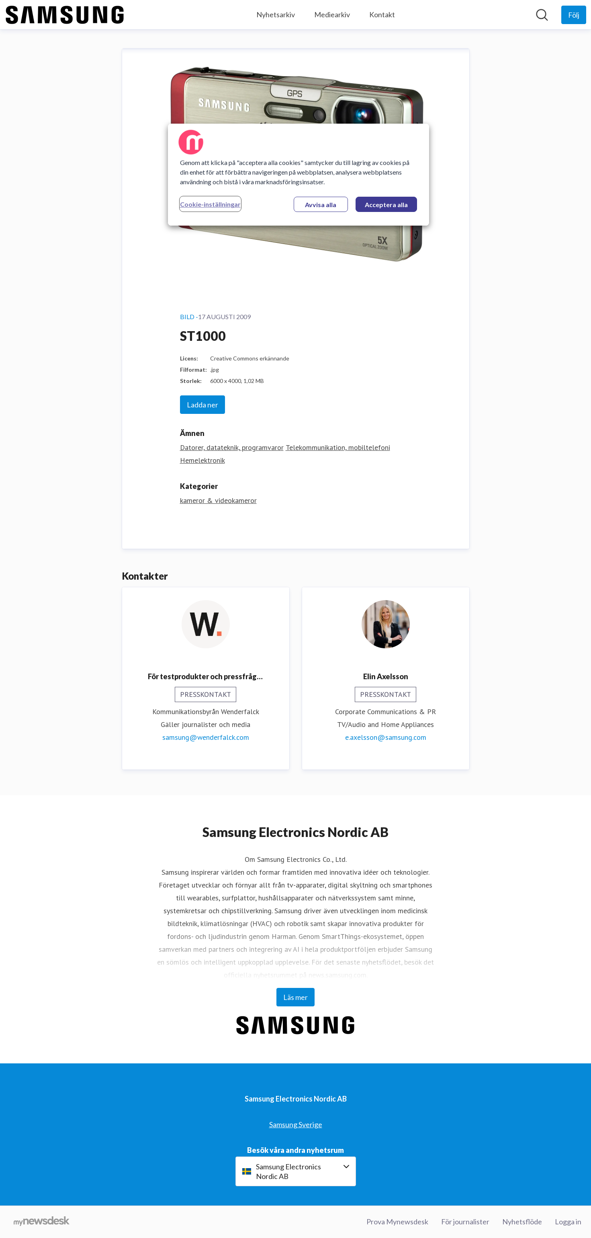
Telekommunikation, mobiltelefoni (338, 447)
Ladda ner (202, 404)
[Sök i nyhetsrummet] (542, 14)
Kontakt (382, 14)
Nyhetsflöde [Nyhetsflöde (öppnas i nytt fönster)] (522, 1221)
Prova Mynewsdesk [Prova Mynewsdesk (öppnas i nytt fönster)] (397, 1221)
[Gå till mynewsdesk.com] (42, 1222)
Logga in (568, 1221)
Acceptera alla (386, 204)
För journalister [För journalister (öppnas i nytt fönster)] (465, 1221)
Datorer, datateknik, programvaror (232, 447)
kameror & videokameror (218, 500)
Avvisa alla (320, 204)
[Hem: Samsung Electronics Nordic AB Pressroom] (65, 15)
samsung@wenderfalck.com (205, 737)
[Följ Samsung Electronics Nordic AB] (573, 15)
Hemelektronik (202, 460)
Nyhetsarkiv (275, 14)
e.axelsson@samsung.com (385, 737)
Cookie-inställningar (210, 204)
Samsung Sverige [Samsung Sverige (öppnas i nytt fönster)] (295, 1124)
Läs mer (295, 997)
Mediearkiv (332, 14)
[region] (298, 175)
